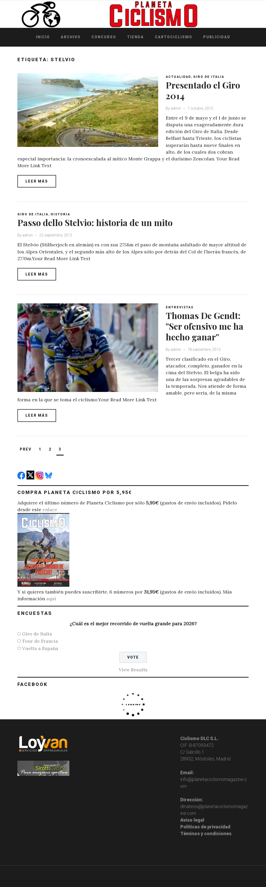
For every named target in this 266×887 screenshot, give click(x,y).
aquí (51, 599)
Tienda (135, 37)
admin (176, 108)
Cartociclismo (173, 37)
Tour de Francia (40, 641)
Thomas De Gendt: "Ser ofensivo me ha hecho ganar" (205, 326)
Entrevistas (180, 307)
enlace (50, 510)
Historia (60, 214)
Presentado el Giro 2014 (204, 90)
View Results (133, 670)
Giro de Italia (209, 77)
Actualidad (178, 77)
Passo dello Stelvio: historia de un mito (96, 222)
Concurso (103, 37)
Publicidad (216, 37)
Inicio (43, 37)
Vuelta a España (40, 648)
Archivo (71, 37)
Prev (25, 449)
